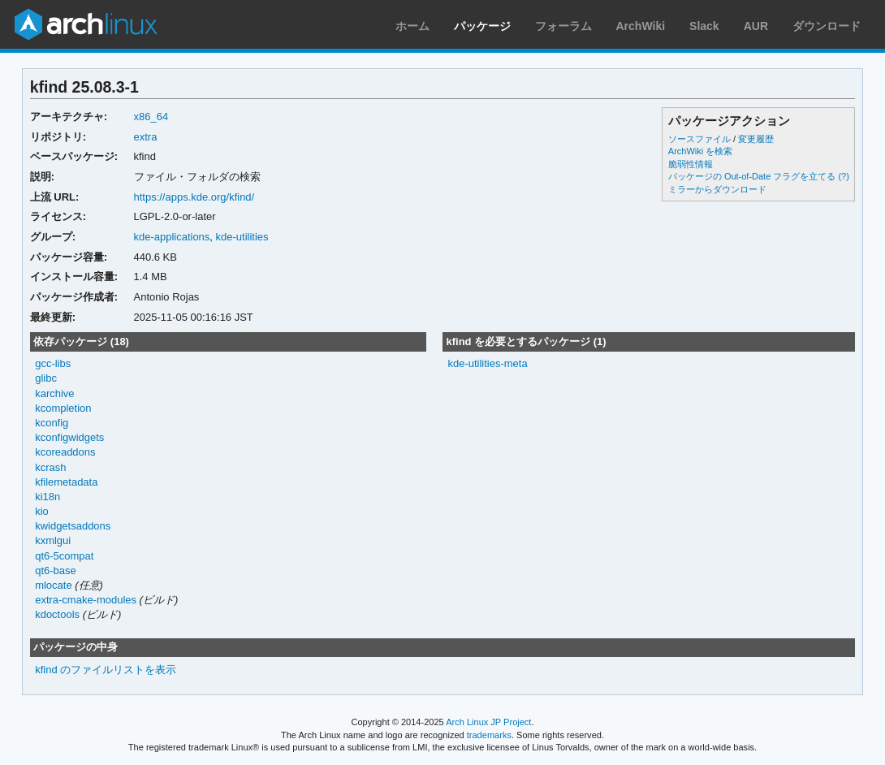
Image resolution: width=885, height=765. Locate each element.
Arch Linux (85, 24)
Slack (704, 25)
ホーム (412, 25)
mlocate (53, 585)
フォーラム (563, 25)
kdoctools (57, 614)
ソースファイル (699, 139)
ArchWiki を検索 (700, 151)
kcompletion (63, 408)
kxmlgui (53, 540)
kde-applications (172, 237)
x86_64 (151, 116)
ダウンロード (826, 25)
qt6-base (55, 570)
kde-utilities (242, 237)
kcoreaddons (65, 452)
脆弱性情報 (690, 164)
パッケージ (482, 25)
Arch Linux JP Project (488, 722)
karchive (54, 393)
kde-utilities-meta (487, 363)
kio (42, 511)
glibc (46, 378)
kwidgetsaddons (72, 526)
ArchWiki (641, 25)
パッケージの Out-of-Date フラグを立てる (752, 176)
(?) (843, 176)
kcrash (50, 467)
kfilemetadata (66, 482)
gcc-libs (53, 363)
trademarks (489, 735)
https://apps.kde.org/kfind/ (194, 197)
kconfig (51, 423)
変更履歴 (756, 139)
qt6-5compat (64, 556)
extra (146, 137)
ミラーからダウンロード (717, 189)
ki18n (47, 497)
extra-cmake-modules (85, 600)
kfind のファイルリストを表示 (105, 669)
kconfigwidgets (69, 437)
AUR (756, 25)
